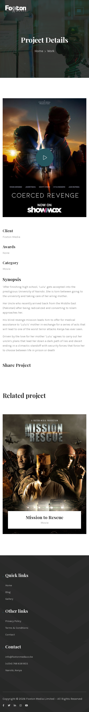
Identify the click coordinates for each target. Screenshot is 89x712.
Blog (7, 592)
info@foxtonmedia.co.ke (19, 656)
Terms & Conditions (16, 627)
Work (50, 51)
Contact (10, 634)
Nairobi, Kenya (13, 670)
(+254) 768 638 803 (16, 663)
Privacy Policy (13, 621)
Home (39, 51)
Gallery (9, 598)
